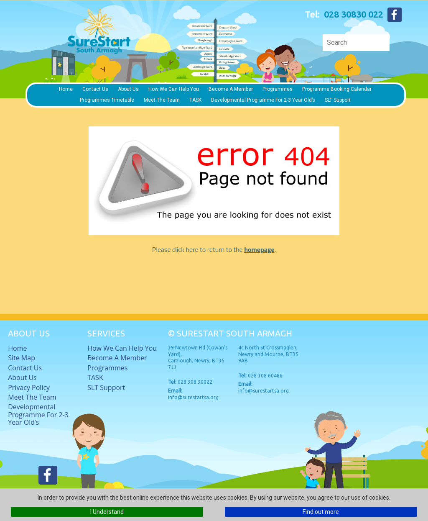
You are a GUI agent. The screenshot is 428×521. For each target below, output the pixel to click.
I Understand (107, 511)
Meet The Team (162, 100)
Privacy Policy (29, 387)
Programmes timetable (107, 100)
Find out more (321, 511)
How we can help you (173, 89)
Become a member (231, 89)
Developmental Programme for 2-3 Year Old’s (263, 100)
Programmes (277, 89)
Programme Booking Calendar (337, 89)
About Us (128, 89)
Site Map (21, 357)
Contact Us (95, 89)
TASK (195, 100)
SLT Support (338, 100)
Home (66, 89)
